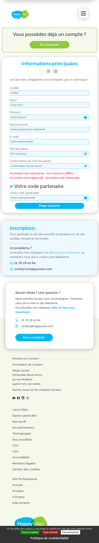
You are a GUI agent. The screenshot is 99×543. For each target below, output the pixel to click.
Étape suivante (49, 206)
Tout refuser (50, 532)
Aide (46, 252)
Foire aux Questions (66, 252)
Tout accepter (29, 532)
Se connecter (49, 44)
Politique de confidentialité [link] (49, 538)
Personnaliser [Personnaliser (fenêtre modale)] (70, 532)
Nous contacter (34, 337)
